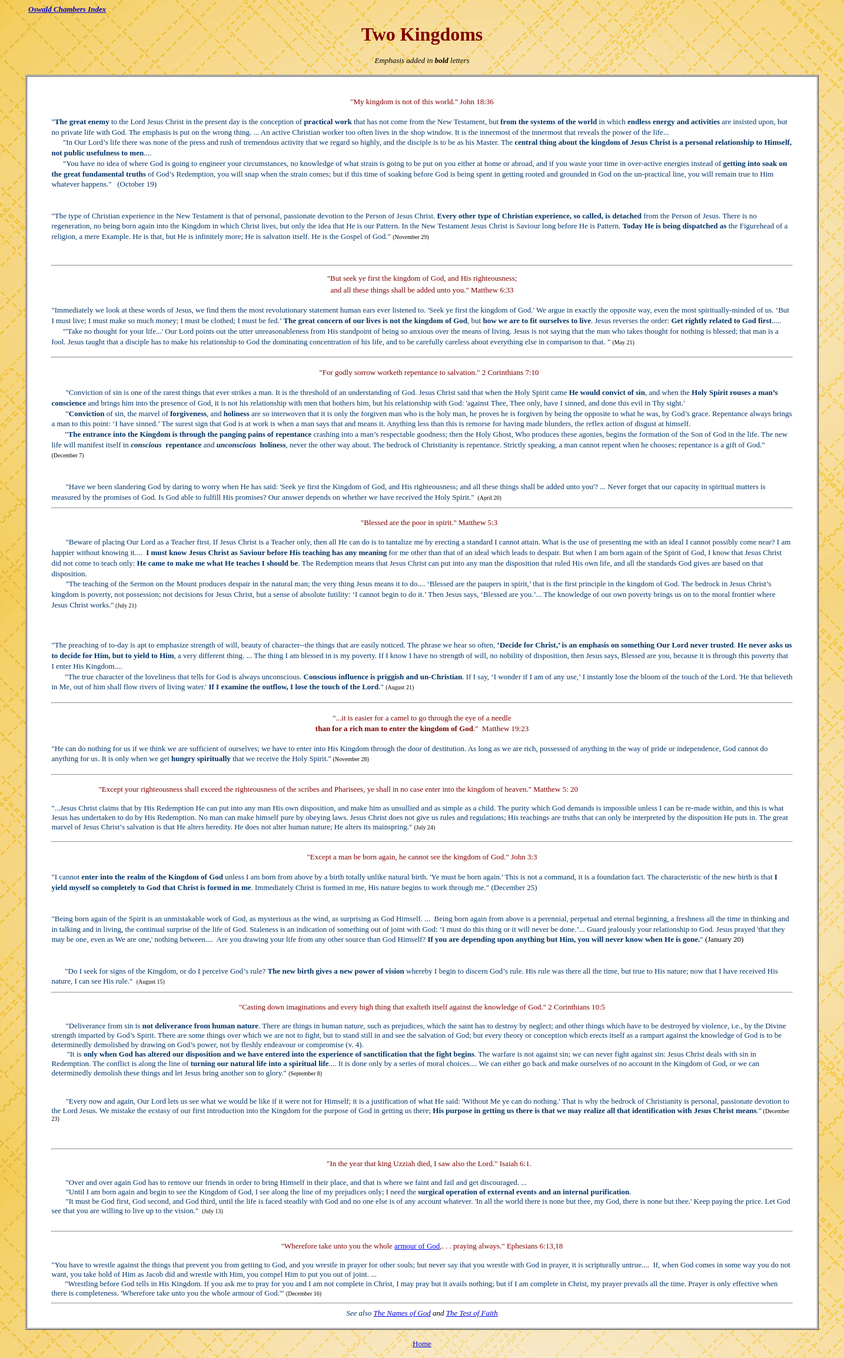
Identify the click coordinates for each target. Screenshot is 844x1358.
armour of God (417, 1245)
